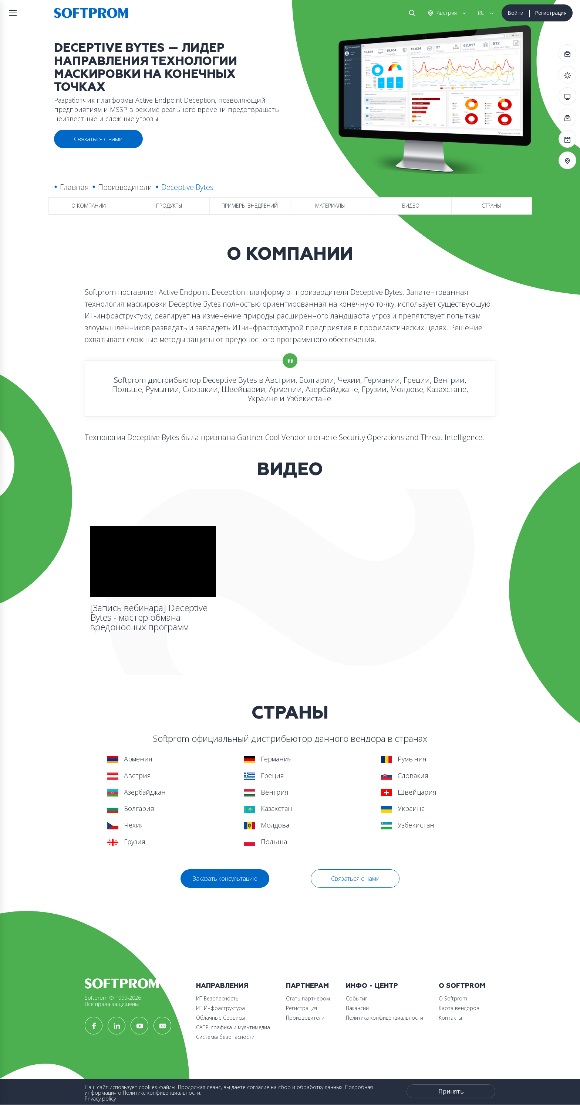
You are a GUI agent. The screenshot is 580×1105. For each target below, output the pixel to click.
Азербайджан (136, 792)
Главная (74, 187)
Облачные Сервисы (220, 1017)
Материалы (330, 205)
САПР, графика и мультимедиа (233, 1027)
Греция (264, 775)
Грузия (126, 841)
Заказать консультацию (225, 878)
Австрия (446, 12)
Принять (451, 1091)
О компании (88, 205)
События (357, 998)
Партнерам (307, 986)
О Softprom (462, 986)
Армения (129, 758)
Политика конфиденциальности (384, 1017)
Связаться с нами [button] (98, 139)
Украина (403, 808)
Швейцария (408, 792)
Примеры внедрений (250, 205)
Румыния (403, 758)
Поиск (410, 13)
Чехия (125, 825)
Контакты (450, 1017)
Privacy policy (100, 1098)
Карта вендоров (459, 1008)
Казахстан (268, 808)
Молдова (266, 825)
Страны (491, 205)
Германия (268, 758)
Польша (265, 841)
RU (481, 12)
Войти (515, 12)
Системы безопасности (225, 1036)
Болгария (130, 808)
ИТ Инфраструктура (220, 1008)
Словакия (404, 775)
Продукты (169, 205)
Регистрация (551, 12)
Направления (222, 986)
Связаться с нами (355, 878)
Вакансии (357, 1008)
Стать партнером (308, 998)
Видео (410, 205)
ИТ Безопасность (217, 998)
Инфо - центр (372, 986)
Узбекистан (407, 825)
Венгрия (266, 792)
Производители (125, 187)
